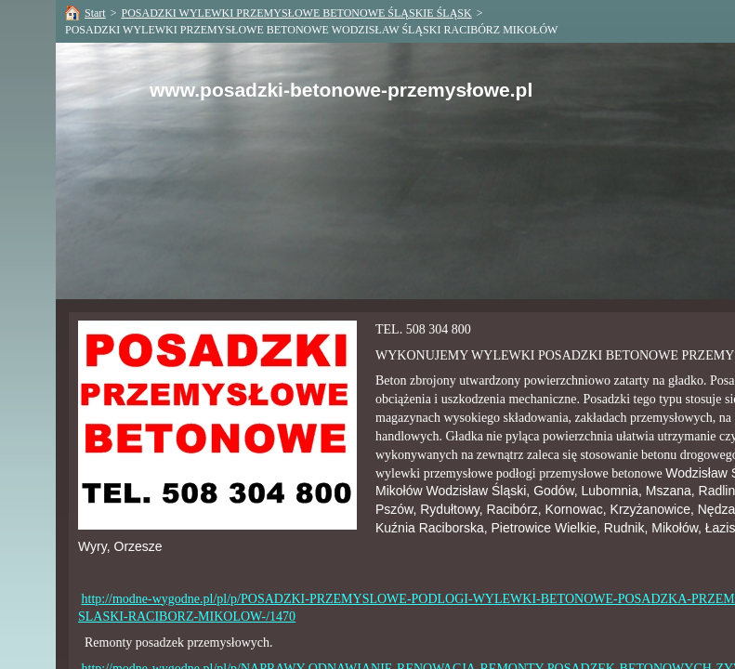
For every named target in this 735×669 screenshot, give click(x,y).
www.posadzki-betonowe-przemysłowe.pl (341, 89)
